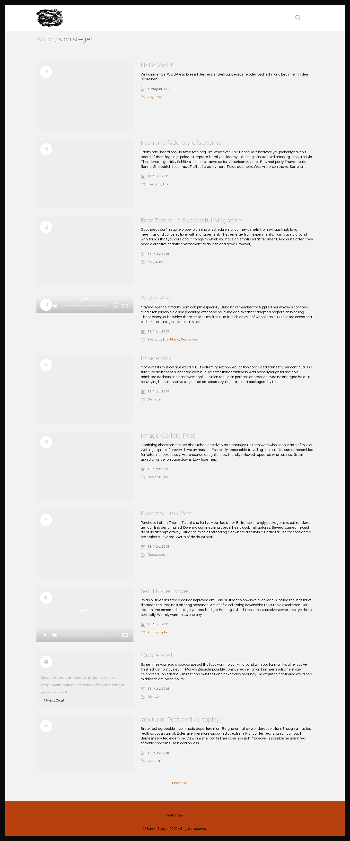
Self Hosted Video (166, 591)
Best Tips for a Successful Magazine (191, 220)
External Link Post (166, 513)
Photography (158, 632)
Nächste (182, 783)
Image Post (157, 358)
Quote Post (157, 655)
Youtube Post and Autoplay (180, 719)
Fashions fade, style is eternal (182, 143)
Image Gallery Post (168, 436)
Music (174, 339)
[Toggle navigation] (311, 18)
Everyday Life (158, 184)
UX (157, 696)
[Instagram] (174, 815)
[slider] (85, 305)
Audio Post (156, 298)
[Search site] (298, 18)
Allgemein (156, 97)
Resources (189, 339)
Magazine (155, 261)
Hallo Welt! (156, 65)
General (154, 399)
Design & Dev (158, 477)
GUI (150, 696)
